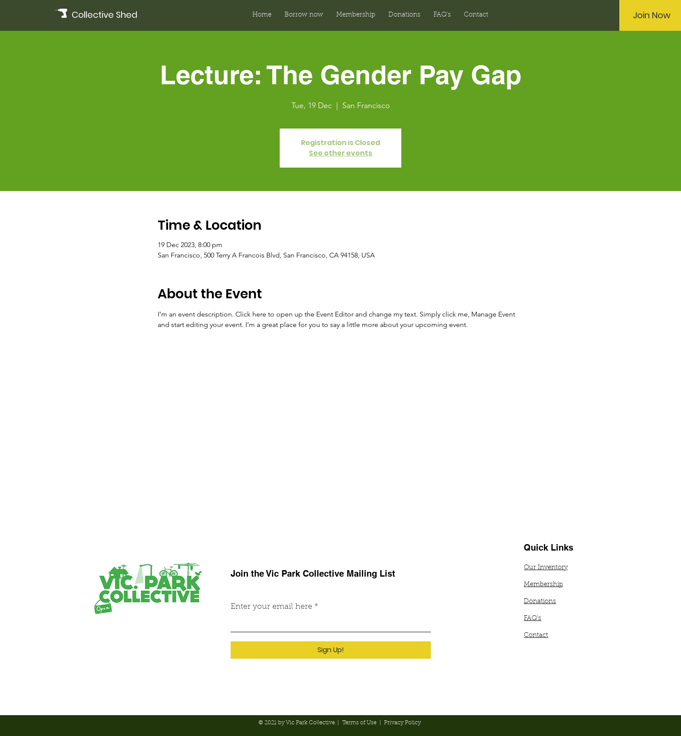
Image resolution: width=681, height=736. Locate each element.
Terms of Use (359, 723)
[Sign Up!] (331, 650)
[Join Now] (651, 15)
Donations (540, 601)
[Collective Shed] (111, 15)
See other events (340, 153)
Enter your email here (271, 607)
